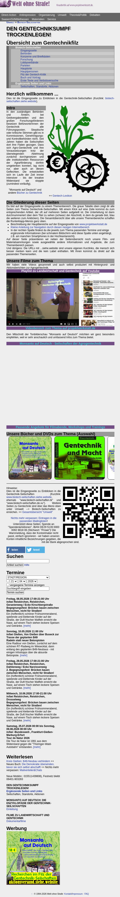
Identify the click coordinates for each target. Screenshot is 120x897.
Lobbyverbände (29, 62)
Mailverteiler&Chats (31, 770)
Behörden (26, 53)
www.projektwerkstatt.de (93, 224)
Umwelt (62, 14)
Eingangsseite (29, 50)
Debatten (95, 14)
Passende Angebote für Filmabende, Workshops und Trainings (60, 427)
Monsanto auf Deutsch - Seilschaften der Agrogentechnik (60, 343)
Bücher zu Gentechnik (29, 192)
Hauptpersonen (29, 71)
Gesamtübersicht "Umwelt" (37, 512)
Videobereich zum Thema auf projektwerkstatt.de (60, 328)
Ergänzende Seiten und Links (24, 791)
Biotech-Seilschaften (28, 22)
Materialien (38, 19)
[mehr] (27, 625)
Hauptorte (26, 68)
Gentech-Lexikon (62, 195)
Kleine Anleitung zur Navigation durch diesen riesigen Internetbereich (50, 227)
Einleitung (12, 809)
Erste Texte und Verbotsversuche (39, 80)
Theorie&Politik (78, 14)
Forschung (27, 59)
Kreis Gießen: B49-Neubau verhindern (28, 761)
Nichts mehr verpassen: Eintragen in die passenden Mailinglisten (34, 520)
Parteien (25, 65)
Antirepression (27, 14)
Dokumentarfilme (16, 821)
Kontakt (68, 894)
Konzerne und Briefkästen (35, 56)
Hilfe (26, 565)
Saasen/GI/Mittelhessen (15, 19)
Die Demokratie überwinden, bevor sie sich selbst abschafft (30, 766)
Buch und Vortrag (30, 77)
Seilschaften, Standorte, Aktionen (39, 86)
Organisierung (47, 14)
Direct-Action (9, 14)
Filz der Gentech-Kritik (33, 74)
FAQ (86, 894)
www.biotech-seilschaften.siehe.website (29, 497)
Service (51, 19)
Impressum (77, 894)
